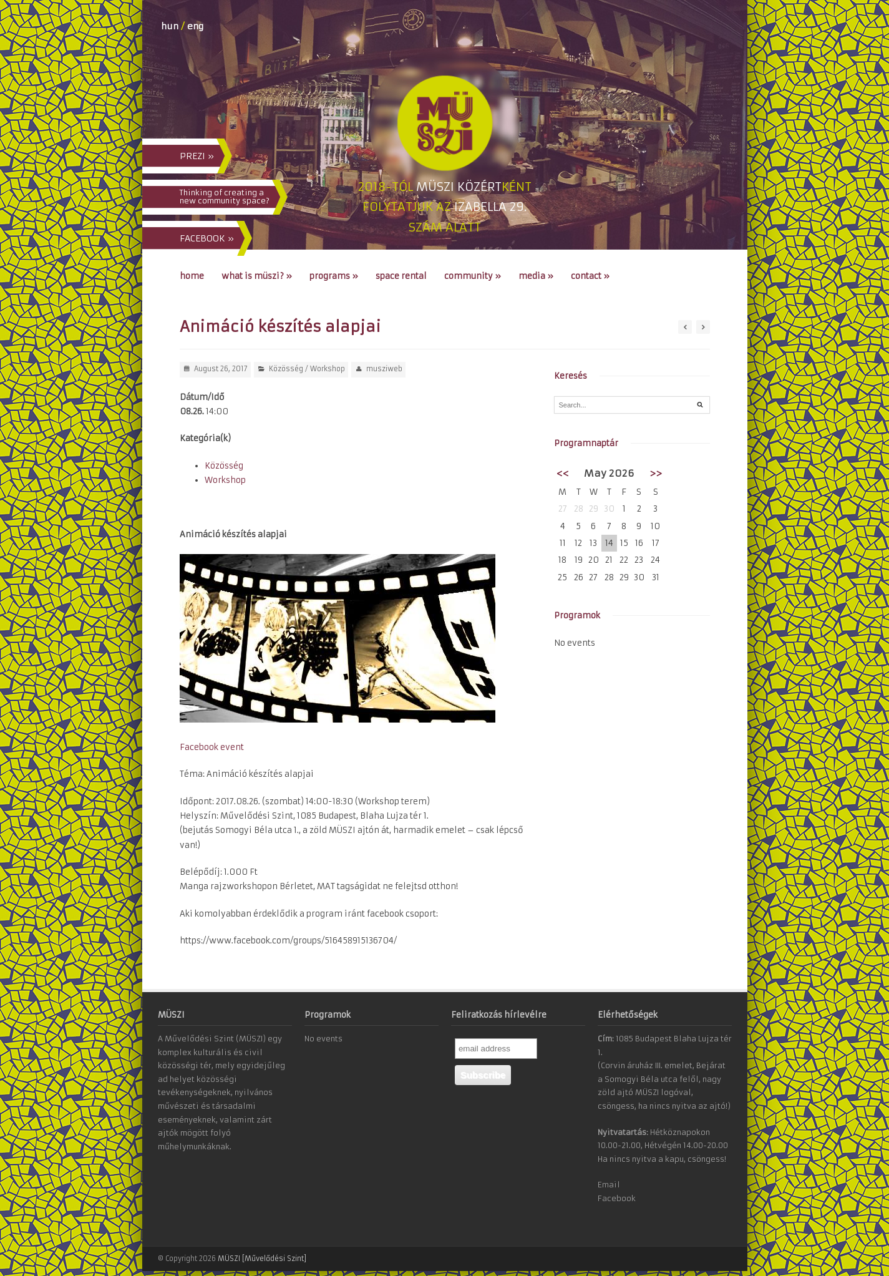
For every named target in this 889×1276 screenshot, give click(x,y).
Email (609, 1184)
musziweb (384, 368)
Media (535, 276)
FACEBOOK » (207, 238)
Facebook (617, 1198)
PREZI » (197, 156)
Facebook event (212, 747)
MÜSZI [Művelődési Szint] (262, 1258)
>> (655, 473)
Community (472, 276)
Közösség (286, 368)
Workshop (327, 368)
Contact (590, 276)
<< (562, 473)
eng (195, 26)
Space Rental (401, 276)
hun (169, 26)
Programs (333, 276)
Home (192, 276)
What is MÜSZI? (256, 276)
